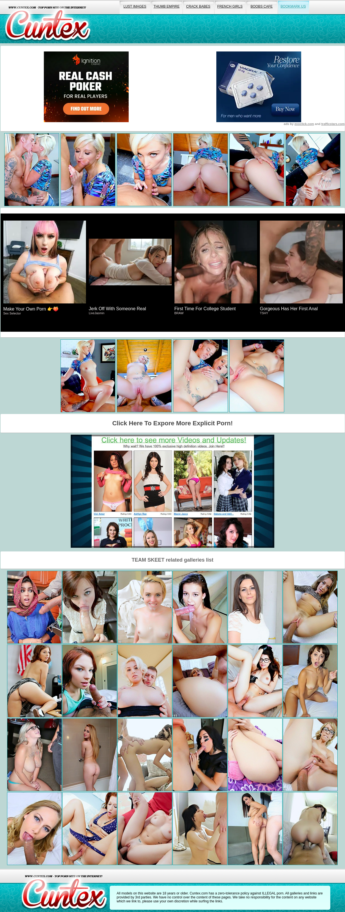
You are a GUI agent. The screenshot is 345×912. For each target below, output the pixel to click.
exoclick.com (304, 124)
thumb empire (167, 6)
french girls (229, 6)
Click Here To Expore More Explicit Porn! (172, 423)
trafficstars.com (333, 124)
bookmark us (293, 6)
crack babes (198, 6)
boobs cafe (262, 6)
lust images (135, 6)
